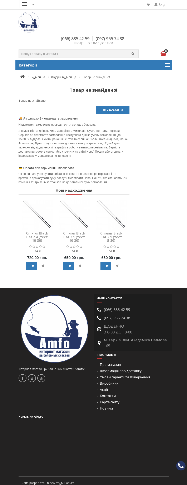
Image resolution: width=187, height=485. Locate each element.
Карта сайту (109, 402)
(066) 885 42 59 (75, 38)
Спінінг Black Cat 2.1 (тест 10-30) (74, 237)
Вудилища (38, 77)
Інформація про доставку (121, 371)
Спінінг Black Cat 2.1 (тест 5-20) (111, 237)
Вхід (159, 4)
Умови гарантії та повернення (125, 377)
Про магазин (110, 364)
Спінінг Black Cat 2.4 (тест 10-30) (37, 237)
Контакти (108, 395)
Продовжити (113, 109)
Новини (106, 408)
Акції (104, 389)
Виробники (109, 383)
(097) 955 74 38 (110, 38)
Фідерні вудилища (63, 77)
